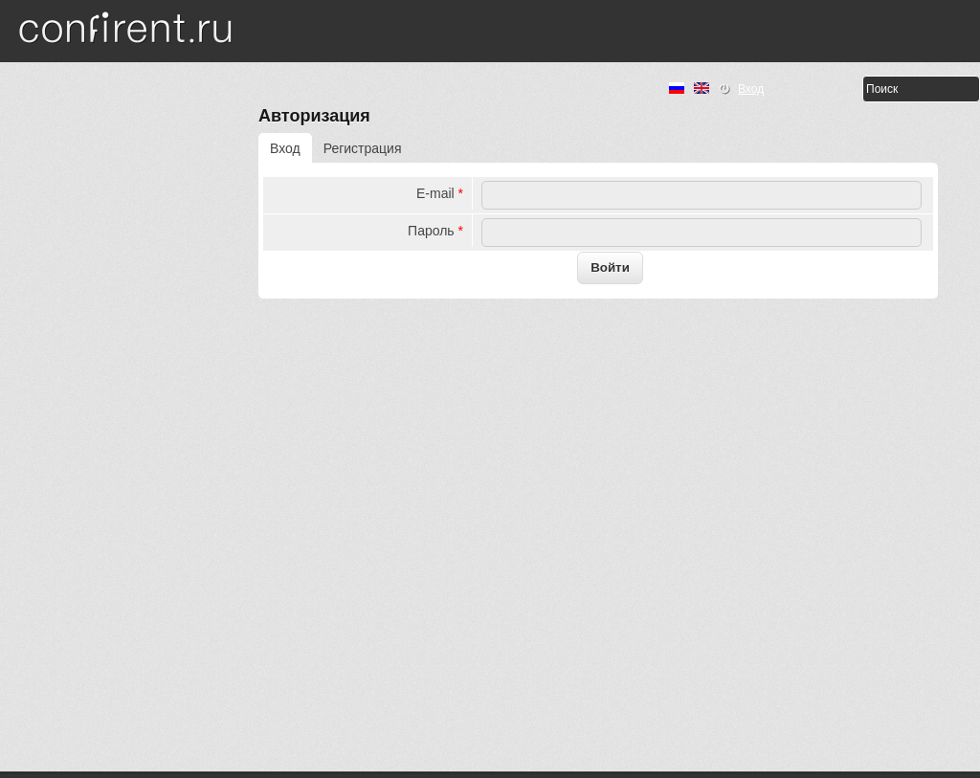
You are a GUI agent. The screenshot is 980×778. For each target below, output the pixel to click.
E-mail (439, 193)
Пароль (435, 230)
